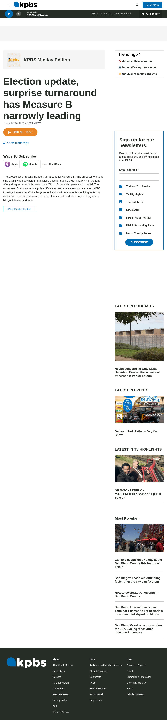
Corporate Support (136, 665)
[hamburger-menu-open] (8, 5)
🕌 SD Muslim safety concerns (137, 73)
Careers (57, 677)
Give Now (152, 5)
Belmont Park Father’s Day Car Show (136, 433)
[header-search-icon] (137, 4)
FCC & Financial (61, 682)
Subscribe (139, 242)
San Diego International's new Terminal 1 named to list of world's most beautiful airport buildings (139, 611)
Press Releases (61, 694)
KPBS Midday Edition (47, 59)
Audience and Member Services (106, 665)
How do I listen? (98, 688)
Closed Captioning (99, 671)
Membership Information (139, 677)
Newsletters (59, 671)
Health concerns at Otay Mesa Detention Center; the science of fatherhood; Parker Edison (137, 372)
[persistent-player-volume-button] (19, 16)
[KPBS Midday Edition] (13, 60)
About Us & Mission (63, 665)
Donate (130, 671)
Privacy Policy (60, 700)
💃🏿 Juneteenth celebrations (135, 61)
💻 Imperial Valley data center (137, 67)
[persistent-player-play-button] (9, 16)
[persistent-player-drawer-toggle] (150, 16)
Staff (55, 706)
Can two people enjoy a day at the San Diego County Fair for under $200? (138, 563)
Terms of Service (61, 712)
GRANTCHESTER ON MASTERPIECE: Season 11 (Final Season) (138, 494)
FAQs (92, 682)
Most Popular (127, 518)
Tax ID (130, 688)
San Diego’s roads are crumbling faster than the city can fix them (137, 579)
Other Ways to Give (137, 682)
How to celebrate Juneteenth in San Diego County (136, 594)
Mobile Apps (59, 688)
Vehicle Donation (135, 694)
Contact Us (95, 677)
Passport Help (97, 694)
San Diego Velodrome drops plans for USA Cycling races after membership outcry (138, 629)
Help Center (96, 700)
